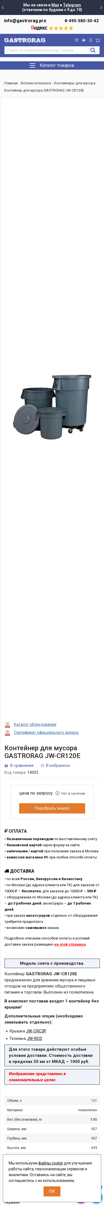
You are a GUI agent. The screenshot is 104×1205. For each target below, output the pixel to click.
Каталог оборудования (35, 724)
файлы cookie (50, 1163)
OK (52, 1191)
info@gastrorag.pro (25, 20)
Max (55, 5)
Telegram (72, 5)
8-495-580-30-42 (82, 20)
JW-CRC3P (36, 1031)
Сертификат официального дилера (46, 732)
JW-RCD (34, 1038)
